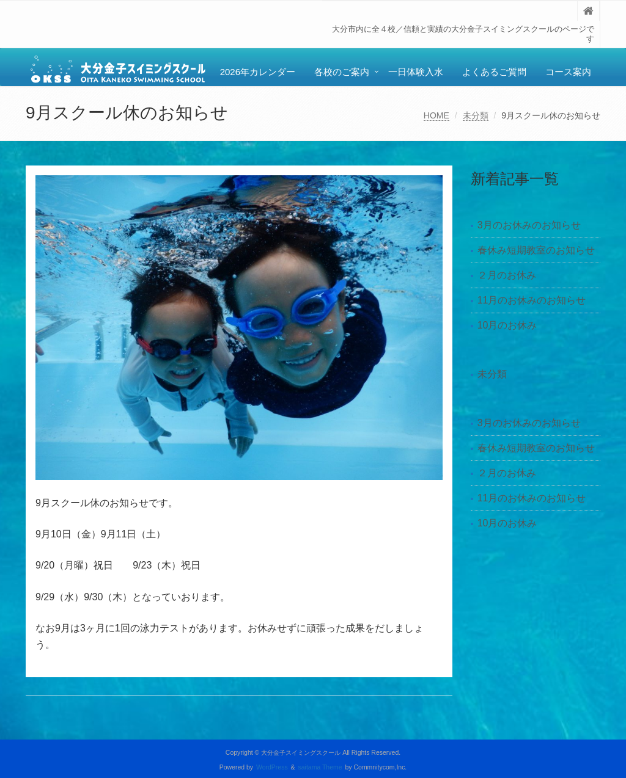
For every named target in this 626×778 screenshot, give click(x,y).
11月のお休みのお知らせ (531, 300)
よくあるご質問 (494, 72)
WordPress (272, 767)
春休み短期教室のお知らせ (536, 250)
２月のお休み (506, 275)
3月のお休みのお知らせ (529, 225)
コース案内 (568, 72)
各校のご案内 (341, 72)
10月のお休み (507, 325)
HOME (436, 115)
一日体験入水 (415, 72)
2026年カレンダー (257, 72)
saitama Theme (320, 767)
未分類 (475, 115)
